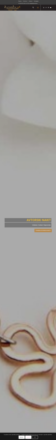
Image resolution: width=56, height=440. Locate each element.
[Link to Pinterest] (48, 7)
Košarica (30, 1)
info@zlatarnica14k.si (33, 3)
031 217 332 (26, 3)
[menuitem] (19, 1)
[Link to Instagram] (44, 7)
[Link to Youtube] (50, 7)
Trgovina (19, 1)
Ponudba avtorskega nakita (43, 230)
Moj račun (25, 1)
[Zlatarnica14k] (23, 8)
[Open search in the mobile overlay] (33, 8)
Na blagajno (36, 1)
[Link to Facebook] (46, 7)
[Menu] (38, 7)
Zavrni (28, 437)
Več (35, 437)
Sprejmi (21, 437)
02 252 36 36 (20, 3)
